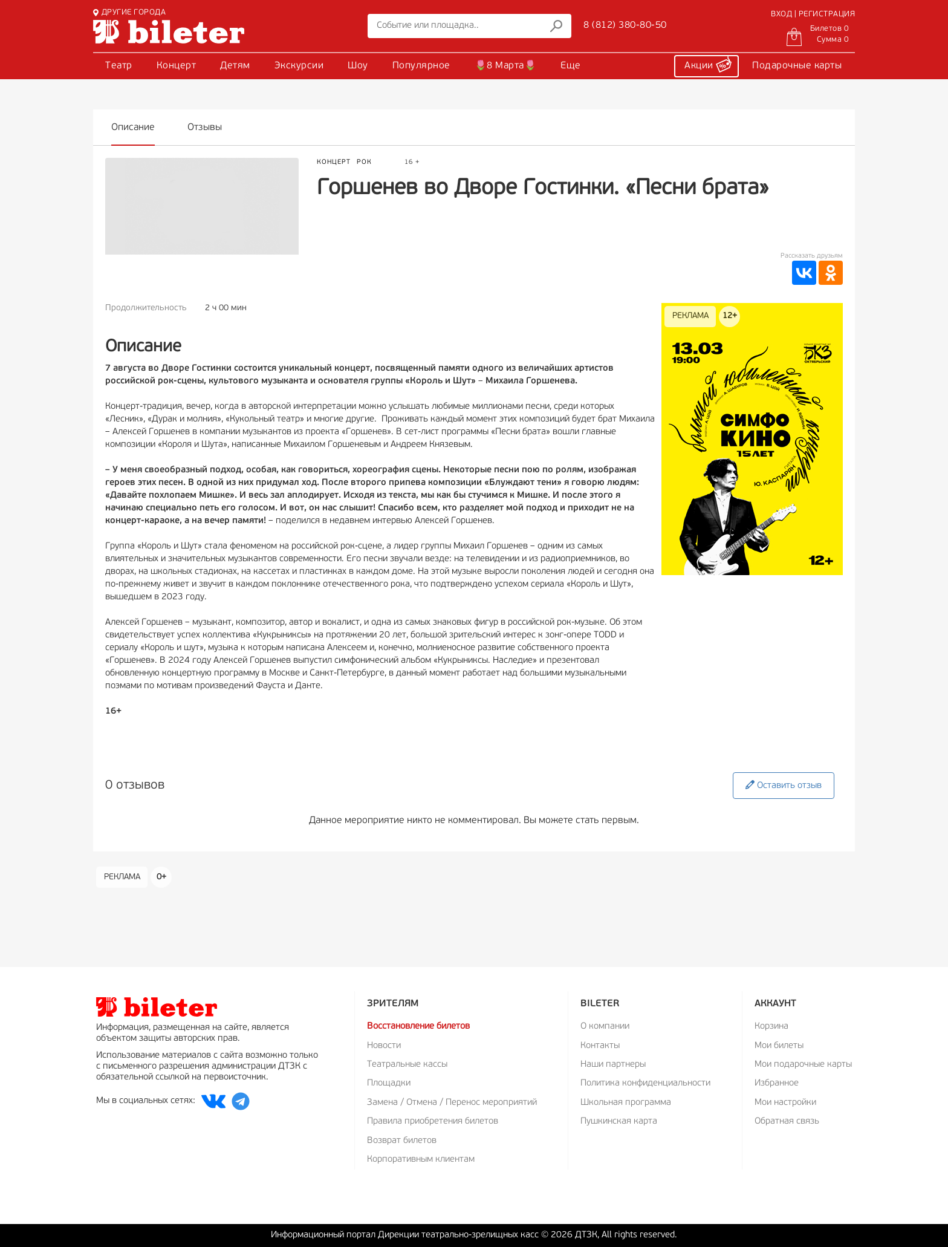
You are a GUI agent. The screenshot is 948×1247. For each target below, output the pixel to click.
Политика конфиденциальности (645, 1083)
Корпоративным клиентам (421, 1159)
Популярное (421, 66)
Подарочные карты (797, 66)
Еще (570, 66)
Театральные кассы (407, 1064)
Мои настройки (785, 1102)
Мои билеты (779, 1045)
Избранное (777, 1083)
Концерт (176, 66)
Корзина (771, 1026)
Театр (118, 66)
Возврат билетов (402, 1140)
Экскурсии (299, 66)
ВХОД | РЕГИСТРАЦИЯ (813, 14)
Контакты (600, 1045)
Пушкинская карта (618, 1121)
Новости (384, 1045)
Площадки (389, 1083)
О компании (604, 1026)
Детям (235, 66)
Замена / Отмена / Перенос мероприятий (452, 1102)
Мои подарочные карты (803, 1064)
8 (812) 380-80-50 (625, 25)
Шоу (358, 66)
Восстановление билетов (418, 1026)
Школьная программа (625, 1102)
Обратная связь (787, 1121)
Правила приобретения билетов (432, 1121)
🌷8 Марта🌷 (506, 66)
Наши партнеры (613, 1064)
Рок (364, 162)
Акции (708, 64)
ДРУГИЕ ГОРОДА (129, 12)
